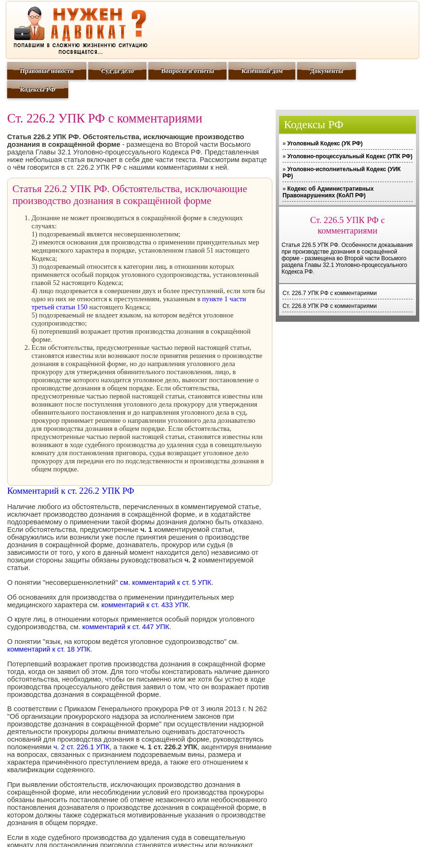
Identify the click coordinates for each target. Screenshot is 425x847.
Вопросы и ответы (187, 70)
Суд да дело (117, 70)
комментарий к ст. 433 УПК (144, 605)
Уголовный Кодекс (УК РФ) (325, 143)
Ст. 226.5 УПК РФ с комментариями (347, 225)
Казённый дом (261, 70)
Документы (326, 70)
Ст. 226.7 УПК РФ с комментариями (329, 293)
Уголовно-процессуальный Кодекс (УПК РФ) (350, 156)
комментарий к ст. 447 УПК (126, 627)
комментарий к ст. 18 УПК (48, 649)
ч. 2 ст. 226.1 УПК (81, 747)
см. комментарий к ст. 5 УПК (165, 582)
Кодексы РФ (37, 89)
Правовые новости (47, 70)
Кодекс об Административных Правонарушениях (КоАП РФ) (327, 192)
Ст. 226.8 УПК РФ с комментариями (329, 306)
